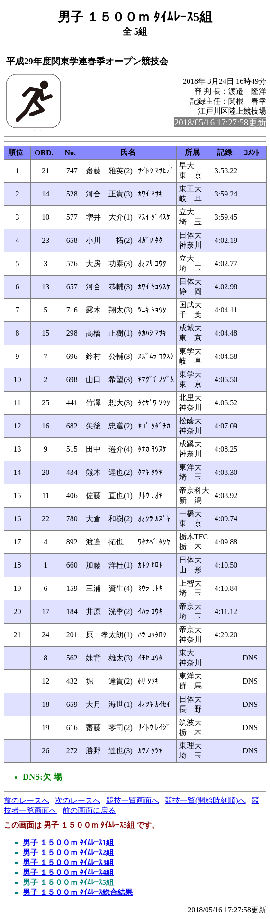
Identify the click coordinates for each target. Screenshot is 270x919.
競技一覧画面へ (132, 800)
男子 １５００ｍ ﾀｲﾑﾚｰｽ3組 (68, 862)
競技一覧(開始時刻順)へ (205, 800)
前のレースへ (26, 800)
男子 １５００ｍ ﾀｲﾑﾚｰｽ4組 (68, 872)
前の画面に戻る (89, 810)
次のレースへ (77, 800)
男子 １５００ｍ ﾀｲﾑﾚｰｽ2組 (68, 852)
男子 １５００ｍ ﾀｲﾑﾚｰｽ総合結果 (78, 892)
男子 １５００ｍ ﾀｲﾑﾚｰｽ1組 (68, 843)
